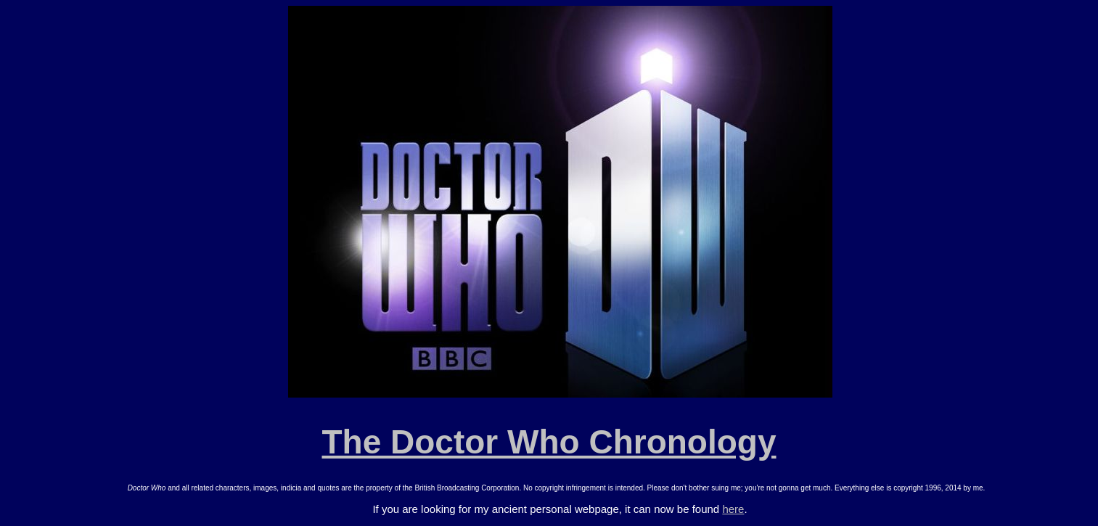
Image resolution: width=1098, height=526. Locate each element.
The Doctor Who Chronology (548, 442)
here (733, 509)
